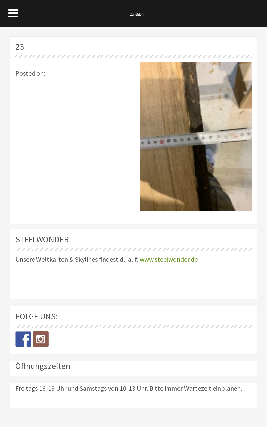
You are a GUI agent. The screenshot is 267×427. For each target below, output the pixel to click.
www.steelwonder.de (169, 259)
